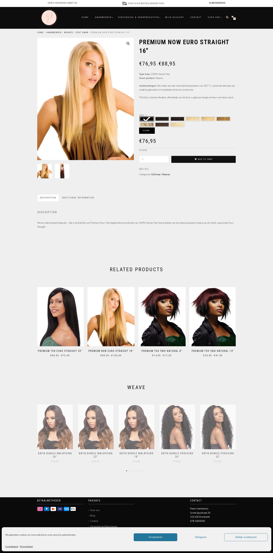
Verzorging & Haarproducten (138, 17)
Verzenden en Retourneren (103, 525)
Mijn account (174, 17)
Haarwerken (103, 17)
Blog (92, 514)
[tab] (48, 198)
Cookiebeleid (11, 546)
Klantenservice (217, 3)
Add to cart (205, 159)
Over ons (214, 17)
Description (48, 198)
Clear (146, 130)
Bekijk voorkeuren (246, 537)
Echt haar (82, 32)
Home (85, 17)
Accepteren (155, 537)
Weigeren (201, 537)
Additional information (78, 198)
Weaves (68, 32)
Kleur (141, 115)
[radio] (147, 119)
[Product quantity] (154, 159)
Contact (195, 17)
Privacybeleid (26, 546)
